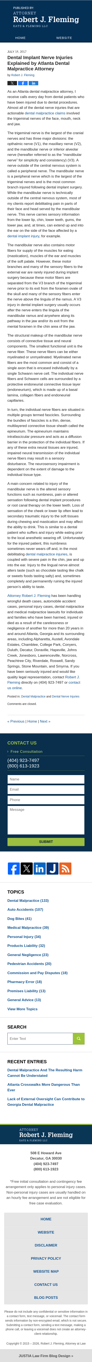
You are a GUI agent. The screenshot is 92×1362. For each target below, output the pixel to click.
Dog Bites (19, 919)
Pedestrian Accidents (29, 964)
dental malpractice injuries (47, 554)
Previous (15, 721)
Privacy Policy (46, 1259)
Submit (46, 842)
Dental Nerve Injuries (65, 696)
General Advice (24, 1000)
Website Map (46, 1271)
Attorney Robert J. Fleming (28, 596)
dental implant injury (23, 236)
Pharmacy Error (24, 982)
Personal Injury (24, 937)
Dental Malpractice (33, 696)
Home (20, 38)
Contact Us (26, 60)
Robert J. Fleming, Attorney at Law (63, 1343)
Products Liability (26, 946)
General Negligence (28, 955)
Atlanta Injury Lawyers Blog (46, 17)
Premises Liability (26, 991)
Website (64, 38)
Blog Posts (46, 1298)
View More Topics (22, 1009)
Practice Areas (30, 52)
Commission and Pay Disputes (37, 973)
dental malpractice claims (45, 113)
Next (45, 721)
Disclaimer (46, 1245)
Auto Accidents (25, 910)
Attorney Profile (32, 45)
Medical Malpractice (28, 928)
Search (79, 1039)
